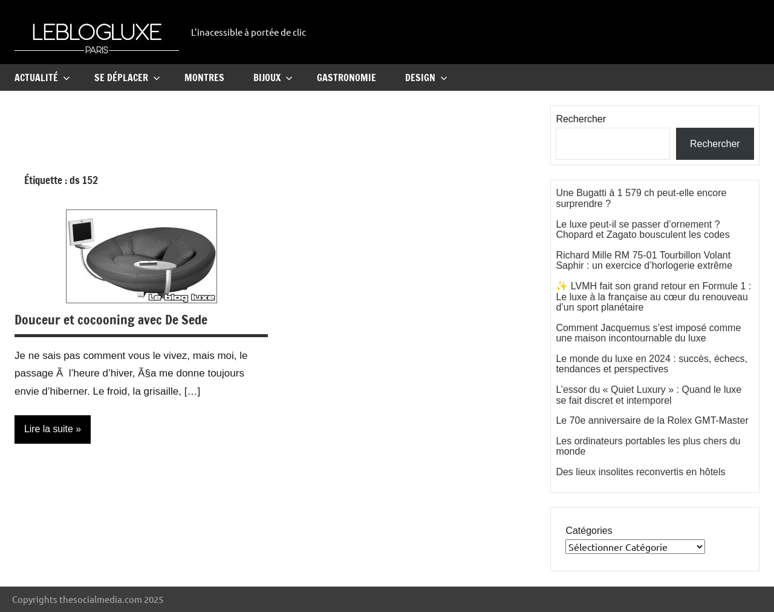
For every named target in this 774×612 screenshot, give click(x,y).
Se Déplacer (127, 77)
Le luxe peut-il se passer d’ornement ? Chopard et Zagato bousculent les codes (642, 229)
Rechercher (581, 119)
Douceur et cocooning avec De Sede (111, 319)
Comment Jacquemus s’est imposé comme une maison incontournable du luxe (648, 333)
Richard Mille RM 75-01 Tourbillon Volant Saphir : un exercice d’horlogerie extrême (644, 260)
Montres (204, 77)
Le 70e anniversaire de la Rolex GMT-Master (652, 420)
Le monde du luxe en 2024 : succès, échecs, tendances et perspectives (651, 364)
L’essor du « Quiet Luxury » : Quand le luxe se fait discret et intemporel (648, 395)
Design (426, 77)
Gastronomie (346, 77)
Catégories (588, 530)
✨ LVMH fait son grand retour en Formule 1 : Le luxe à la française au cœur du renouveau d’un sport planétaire (653, 296)
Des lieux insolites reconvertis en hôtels (640, 472)
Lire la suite (49, 429)
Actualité (42, 77)
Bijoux (273, 77)
